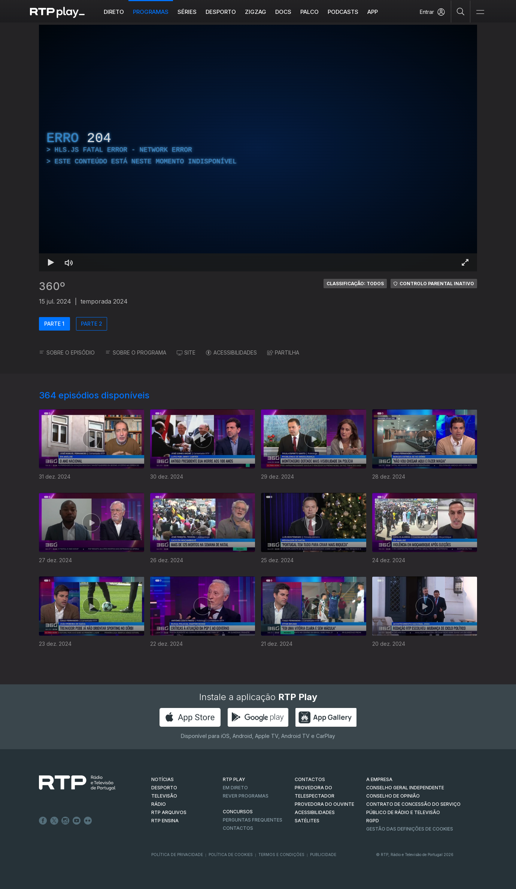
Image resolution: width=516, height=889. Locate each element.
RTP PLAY (234, 779)
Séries (187, 11)
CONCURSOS (238, 811)
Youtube (77, 821)
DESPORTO (164, 787)
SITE (186, 352)
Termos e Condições (281, 854)
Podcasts (343, 11)
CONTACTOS (310, 779)
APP (372, 11)
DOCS (283, 11)
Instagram (65, 821)
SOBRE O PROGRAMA (135, 352)
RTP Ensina (165, 820)
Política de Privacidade (177, 854)
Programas (151, 11)
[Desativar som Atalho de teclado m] (69, 262)
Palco (309, 11)
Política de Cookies (231, 854)
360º (52, 286)
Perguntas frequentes (252, 820)
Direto (114, 11)
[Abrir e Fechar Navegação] (480, 12)
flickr (88, 821)
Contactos (238, 828)
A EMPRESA (379, 779)
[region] (258, 148)
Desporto (221, 11)
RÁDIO (158, 804)
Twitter (54, 821)
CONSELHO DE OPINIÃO (393, 796)
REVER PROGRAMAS (245, 796)
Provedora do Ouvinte (324, 804)
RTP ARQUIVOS (168, 812)
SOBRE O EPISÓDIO (67, 352)
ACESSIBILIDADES (231, 352)
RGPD (372, 820)
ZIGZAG (255, 11)
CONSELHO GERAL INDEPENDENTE (405, 787)
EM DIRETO (235, 787)
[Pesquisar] (460, 11)
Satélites (307, 820)
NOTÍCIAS (162, 779)
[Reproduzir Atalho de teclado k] (51, 262)
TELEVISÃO (164, 796)
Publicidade (323, 854)
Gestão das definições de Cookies (409, 829)
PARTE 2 (91, 323)
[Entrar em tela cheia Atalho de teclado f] (465, 262)
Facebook (43, 821)
